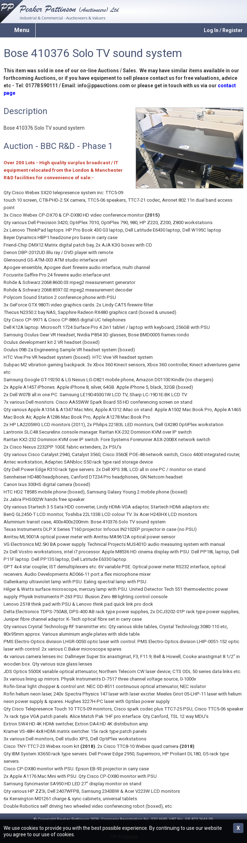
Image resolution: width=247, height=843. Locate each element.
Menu (21, 30)
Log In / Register (223, 30)
